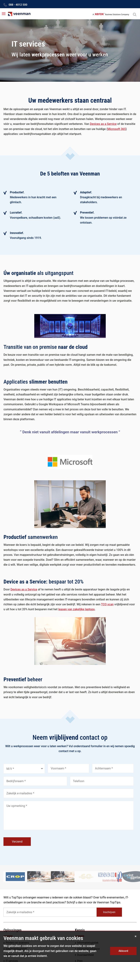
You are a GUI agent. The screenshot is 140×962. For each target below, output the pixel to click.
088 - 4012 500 (18, 4)
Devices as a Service (103, 124)
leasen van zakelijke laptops (76, 609)
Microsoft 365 (116, 129)
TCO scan (107, 604)
